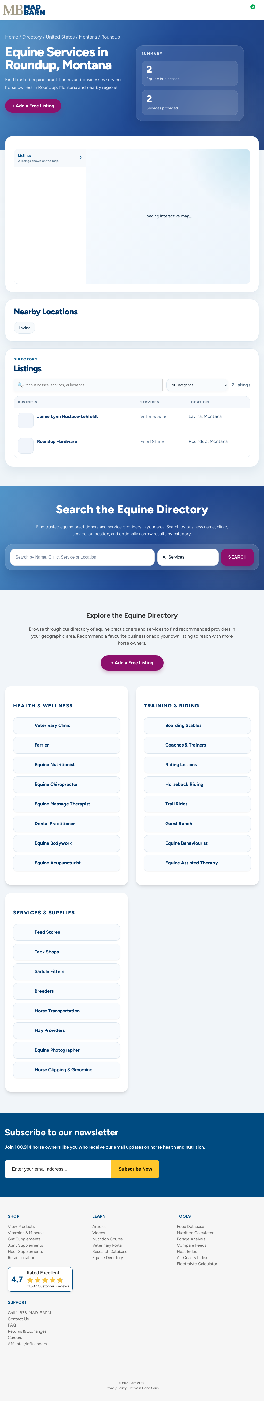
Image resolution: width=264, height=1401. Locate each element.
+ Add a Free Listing (33, 106)
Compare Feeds (191, 1245)
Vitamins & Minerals (26, 1232)
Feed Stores (152, 442)
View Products (21, 1226)
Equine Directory (107, 1257)
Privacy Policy (116, 1388)
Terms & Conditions (144, 1388)
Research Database (109, 1251)
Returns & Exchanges (27, 1331)
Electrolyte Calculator (197, 1263)
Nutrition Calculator (195, 1232)
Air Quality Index (192, 1257)
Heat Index (187, 1251)
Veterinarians (153, 416)
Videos (98, 1232)
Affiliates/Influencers (27, 1343)
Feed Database (190, 1226)
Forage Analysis (191, 1239)
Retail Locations (22, 1257)
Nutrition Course (107, 1239)
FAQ (12, 1325)
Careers (15, 1337)
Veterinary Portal (107, 1245)
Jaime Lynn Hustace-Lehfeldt (67, 416)
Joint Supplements (25, 1245)
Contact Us (18, 1318)
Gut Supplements (24, 1239)
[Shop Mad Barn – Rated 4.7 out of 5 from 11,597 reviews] (40, 1279)
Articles (99, 1226)
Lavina (24, 327)
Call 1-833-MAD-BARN (29, 1312)
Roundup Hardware (57, 441)
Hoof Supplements (25, 1251)
